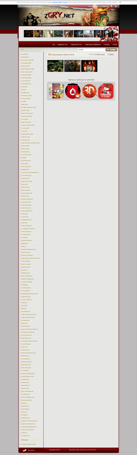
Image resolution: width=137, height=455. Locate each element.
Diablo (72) (24, 86)
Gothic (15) (24, 184)
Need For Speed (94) (27, 72)
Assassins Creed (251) (27, 60)
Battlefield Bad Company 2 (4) (29, 293)
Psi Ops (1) (24, 415)
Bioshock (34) (25, 110)
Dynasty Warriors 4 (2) (27, 376)
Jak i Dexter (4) (25, 311)
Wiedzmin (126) (25, 66)
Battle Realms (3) (26, 338)
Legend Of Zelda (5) (26, 282)
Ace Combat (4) (25, 290)
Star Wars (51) (25, 92)
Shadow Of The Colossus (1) (29, 421)
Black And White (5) (26, 276)
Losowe (106, 44)
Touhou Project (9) (26, 225)
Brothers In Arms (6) (27, 255)
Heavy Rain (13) (25, 190)
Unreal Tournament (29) (27, 125)
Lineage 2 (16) (25, 178)
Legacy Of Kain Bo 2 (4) (27, 317)
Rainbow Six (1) (25, 418)
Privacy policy (111, 450)
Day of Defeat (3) (26, 344)
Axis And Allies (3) (26, 335)
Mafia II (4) (24, 323)
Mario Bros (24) (25, 137)
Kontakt (104, 450)
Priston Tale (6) (25, 261)
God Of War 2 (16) (26, 175)
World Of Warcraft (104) (27, 69)
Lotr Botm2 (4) (25, 320)
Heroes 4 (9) (24, 216)
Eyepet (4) (24, 302)
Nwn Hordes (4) (25, 326)
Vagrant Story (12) (26, 205)
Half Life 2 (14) (25, 187)
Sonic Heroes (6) (26, 264)
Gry (53, 44)
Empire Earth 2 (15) (26, 181)
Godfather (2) (25, 379)
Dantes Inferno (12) (26, 193)
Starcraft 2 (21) (25, 151)
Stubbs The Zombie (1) (27, 429)
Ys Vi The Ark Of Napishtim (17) (30, 172)
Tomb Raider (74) (26, 83)
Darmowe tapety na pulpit (28, 444)
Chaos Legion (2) (26, 367)
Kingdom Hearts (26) (27, 134)
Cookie (98, 450)
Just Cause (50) (25, 98)
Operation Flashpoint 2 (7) (28, 249)
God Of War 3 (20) (26, 154)
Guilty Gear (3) (25, 350)
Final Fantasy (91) (26, 77)
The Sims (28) (25, 128)
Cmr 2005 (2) (24, 370)
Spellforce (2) (25, 388)
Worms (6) (24, 270)
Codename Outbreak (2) (27, 373)
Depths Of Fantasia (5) (27, 279)
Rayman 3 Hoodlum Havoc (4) (29, 329)
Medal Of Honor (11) (26, 211)
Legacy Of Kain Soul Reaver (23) (30, 143)
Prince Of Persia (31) (27, 113)
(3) (29, 341)
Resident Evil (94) (26, 75)
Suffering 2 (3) (25, 355)
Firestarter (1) (25, 406)
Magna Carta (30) (26, 122)
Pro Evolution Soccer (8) (28, 228)
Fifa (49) (23, 101)
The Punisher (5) (25, 287)
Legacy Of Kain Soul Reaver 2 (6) (30, 258)
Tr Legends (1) (25, 435)
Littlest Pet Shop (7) (26, 240)
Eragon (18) (24, 163)
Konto (115, 44)
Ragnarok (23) (25, 145)
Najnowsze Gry (76, 44)
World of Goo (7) (25, 252)
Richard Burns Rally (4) (27, 332)
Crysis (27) (24, 131)
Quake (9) (24, 222)
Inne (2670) (24, 54)
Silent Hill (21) (25, 148)
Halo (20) (23, 157)
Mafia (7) (23, 246)
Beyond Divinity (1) (26, 400)
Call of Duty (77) (25, 80)
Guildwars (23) (25, 140)
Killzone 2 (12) (25, 196)
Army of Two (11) (26, 208)
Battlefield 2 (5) (25, 273)
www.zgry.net (65, 450)
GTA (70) (23, 89)
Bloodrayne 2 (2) (25, 364)
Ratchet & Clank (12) (27, 199)
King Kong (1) (25, 409)
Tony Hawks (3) (25, 358)
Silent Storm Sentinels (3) (28, 353)
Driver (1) (23, 403)
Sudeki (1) (24, 432)
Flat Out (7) (24, 237)
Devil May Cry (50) (26, 95)
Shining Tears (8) (26, 231)
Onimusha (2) (25, 382)
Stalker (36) (24, 104)
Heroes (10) (24, 214)
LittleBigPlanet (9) (26, 219)
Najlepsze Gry (62, 44)
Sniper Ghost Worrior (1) (28, 423)
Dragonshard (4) (25, 296)
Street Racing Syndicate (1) (28, 426)
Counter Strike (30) (26, 116)
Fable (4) (23, 308)
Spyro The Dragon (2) (27, 391)
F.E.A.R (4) (24, 305)
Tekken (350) (24, 57)
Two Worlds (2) (25, 394)
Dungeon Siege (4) (26, 299)
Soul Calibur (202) (26, 63)
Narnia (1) (24, 412)
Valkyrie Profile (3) (26, 361)
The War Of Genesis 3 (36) (28, 107)
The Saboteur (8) (26, 234)
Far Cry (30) (24, 119)
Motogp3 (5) (24, 284)
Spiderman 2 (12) (26, 202)
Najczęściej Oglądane (93, 44)
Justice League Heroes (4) (28, 314)
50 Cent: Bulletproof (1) (27, 397)
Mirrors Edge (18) (26, 166)
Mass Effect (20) (25, 160)
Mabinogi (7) (24, 243)
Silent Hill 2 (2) (25, 385)
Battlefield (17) (25, 169)
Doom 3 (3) (24, 347)
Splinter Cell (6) (25, 267)
